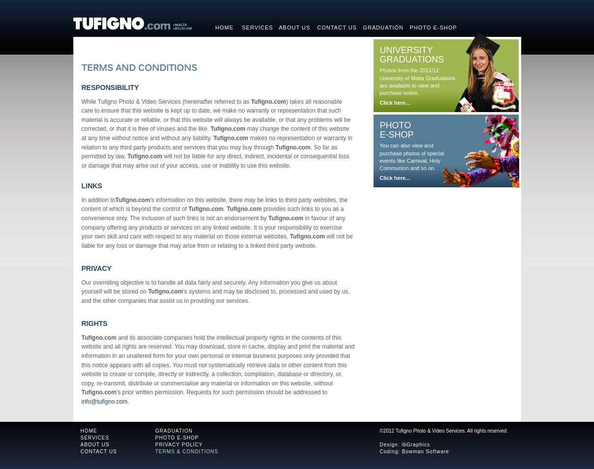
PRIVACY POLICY (179, 444)
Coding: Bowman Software (414, 451)
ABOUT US (95, 444)
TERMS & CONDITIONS (187, 451)
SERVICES (95, 437)
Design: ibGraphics (405, 444)
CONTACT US (99, 451)
